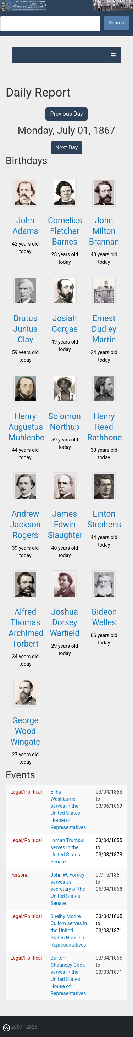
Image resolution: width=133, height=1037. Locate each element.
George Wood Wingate (25, 731)
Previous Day (66, 113)
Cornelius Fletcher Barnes (65, 231)
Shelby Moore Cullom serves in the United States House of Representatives (69, 930)
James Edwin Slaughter (65, 524)
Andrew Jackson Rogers (25, 524)
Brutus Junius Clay (25, 329)
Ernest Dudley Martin (104, 329)
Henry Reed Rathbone (104, 427)
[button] (25, 204)
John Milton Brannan (104, 231)
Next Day (66, 147)
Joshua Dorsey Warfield (64, 622)
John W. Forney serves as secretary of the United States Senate (68, 889)
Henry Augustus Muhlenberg (30, 427)
